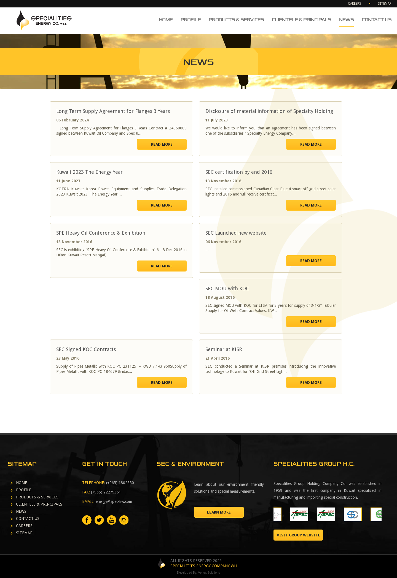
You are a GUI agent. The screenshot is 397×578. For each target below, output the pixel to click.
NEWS (346, 19)
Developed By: (198, 572)
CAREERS (354, 4)
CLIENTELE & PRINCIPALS (301, 19)
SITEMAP (384, 4)
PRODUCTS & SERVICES (236, 19)
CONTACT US (376, 19)
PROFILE (191, 19)
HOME (166, 19)
